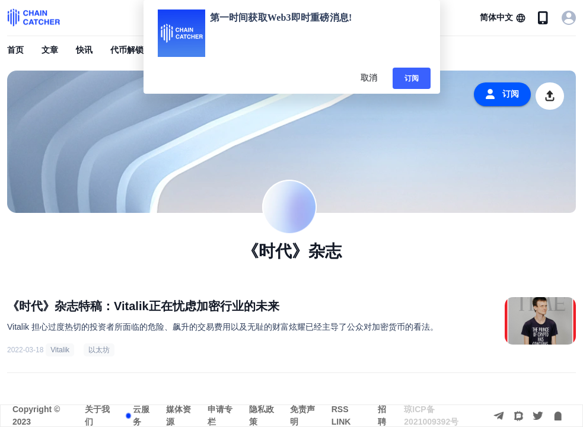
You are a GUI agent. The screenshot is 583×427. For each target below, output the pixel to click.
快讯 (84, 50)
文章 (50, 50)
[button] (502, 17)
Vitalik (59, 350)
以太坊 (99, 350)
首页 (15, 50)
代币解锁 (127, 50)
